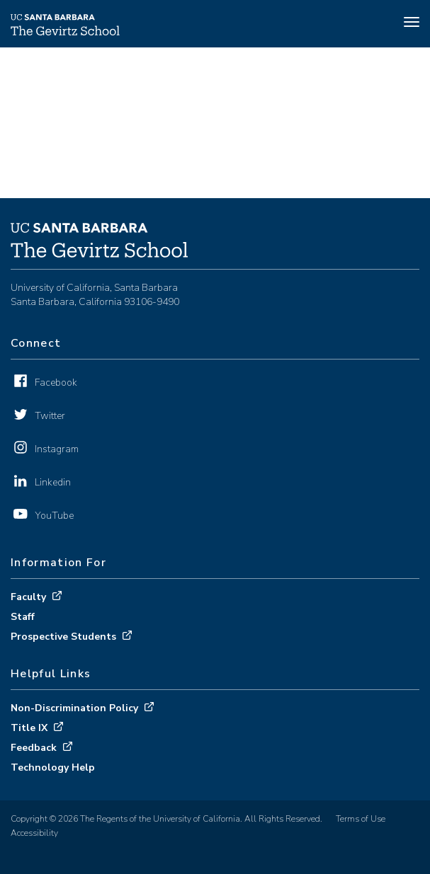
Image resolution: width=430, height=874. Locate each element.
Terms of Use (360, 818)
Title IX (29, 728)
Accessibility (34, 833)
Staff (23, 616)
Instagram (57, 449)
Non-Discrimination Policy (74, 708)
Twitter (50, 415)
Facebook (56, 382)
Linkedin (53, 482)
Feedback (34, 747)
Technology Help (53, 767)
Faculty (28, 597)
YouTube (54, 515)
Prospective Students (63, 636)
